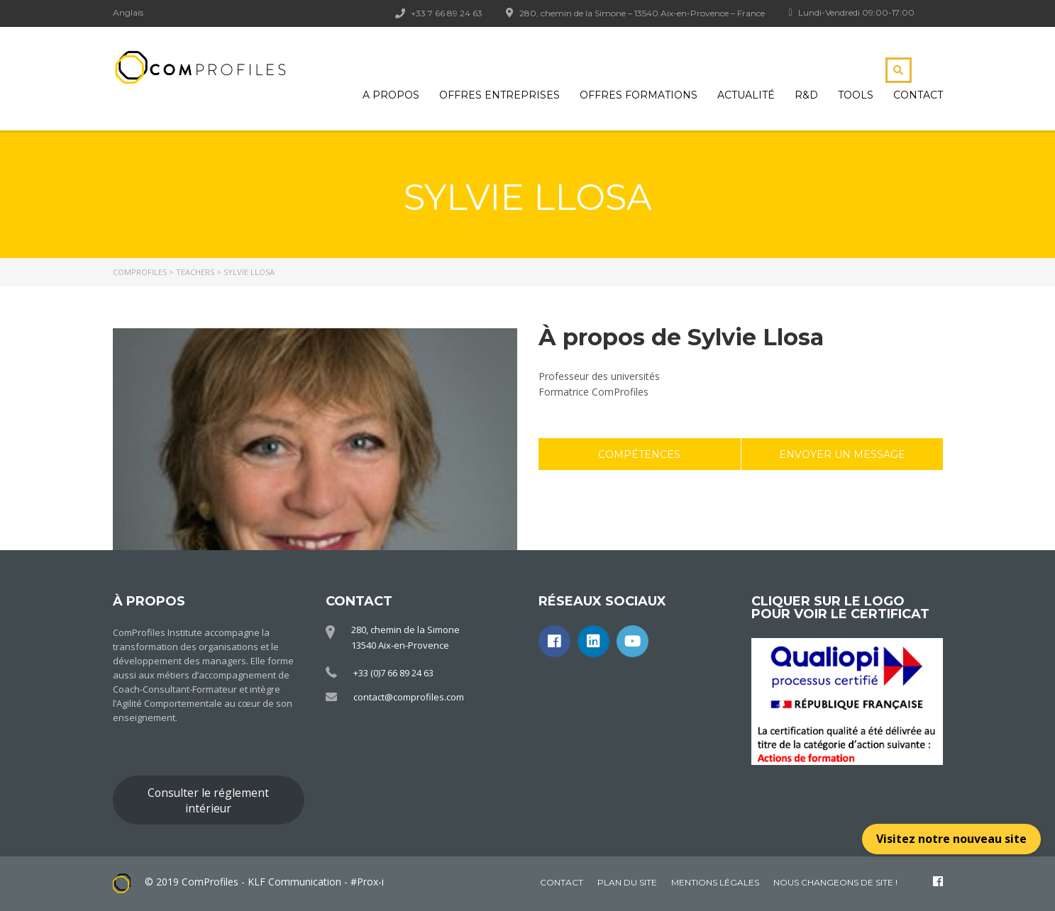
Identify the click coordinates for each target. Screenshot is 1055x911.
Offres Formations (638, 95)
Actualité (746, 95)
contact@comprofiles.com (408, 697)
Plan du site (627, 882)
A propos (391, 95)
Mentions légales (715, 882)
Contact (918, 95)
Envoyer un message (842, 454)
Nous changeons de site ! (835, 882)
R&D (806, 95)
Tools (855, 95)
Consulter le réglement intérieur (208, 800)
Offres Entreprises (499, 95)
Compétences (639, 454)
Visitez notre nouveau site (951, 838)
